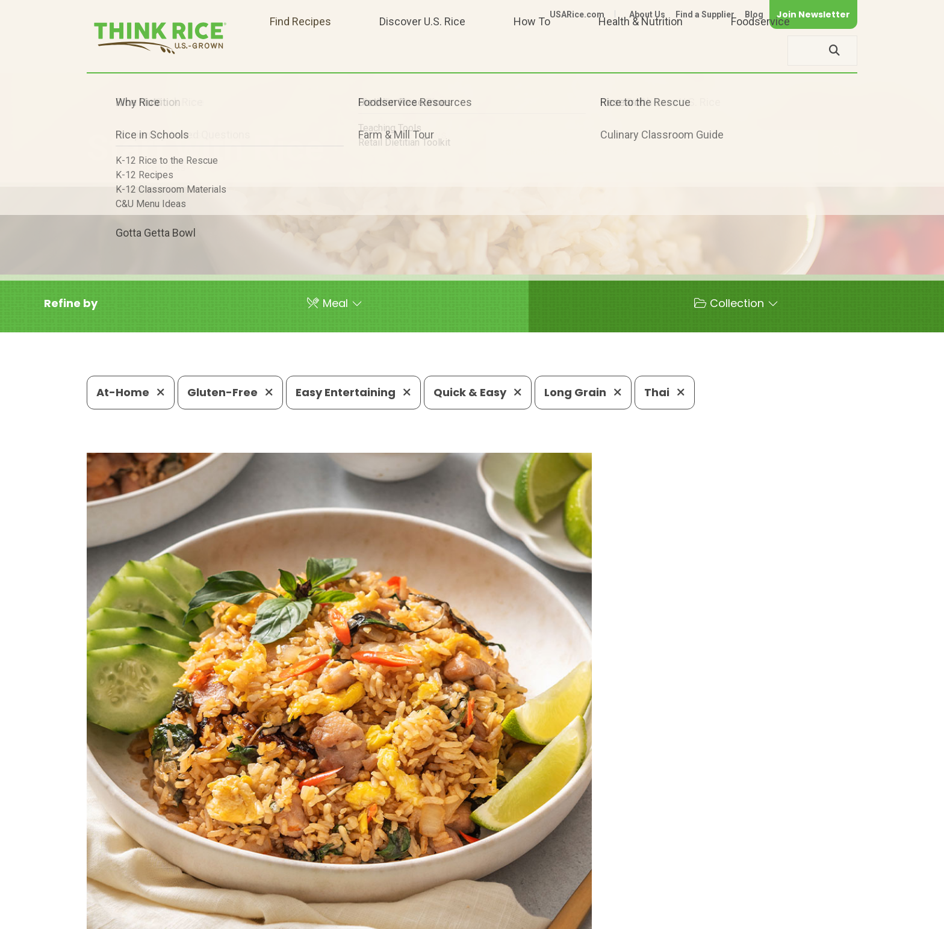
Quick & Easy (477, 392)
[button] (71, 303)
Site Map (762, 914)
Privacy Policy (698, 914)
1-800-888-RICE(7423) (390, 878)
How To (532, 50)
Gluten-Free (230, 392)
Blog (754, 14)
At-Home (130, 392)
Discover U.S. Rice (422, 50)
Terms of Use (823, 914)
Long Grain (583, 392)
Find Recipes (300, 50)
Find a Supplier (704, 14)
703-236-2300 (278, 878)
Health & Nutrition (640, 50)
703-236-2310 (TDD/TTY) (528, 878)
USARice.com (577, 14)
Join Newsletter (813, 14)
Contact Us (630, 914)
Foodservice (760, 50)
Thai (664, 392)
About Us (647, 14)
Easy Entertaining (353, 392)
